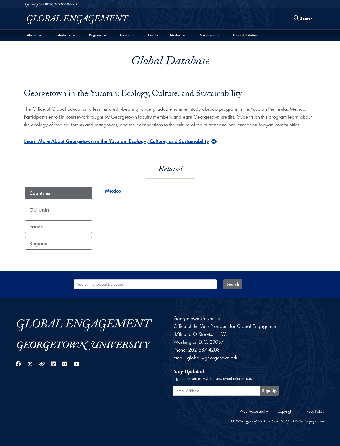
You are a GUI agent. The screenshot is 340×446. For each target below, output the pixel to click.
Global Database (246, 34)
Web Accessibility (254, 411)
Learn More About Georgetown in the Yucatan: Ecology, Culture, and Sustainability (116, 141)
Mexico (113, 190)
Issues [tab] (36, 226)
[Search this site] (303, 18)
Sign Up (269, 390)
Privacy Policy (313, 411)
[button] (35, 35)
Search (232, 284)
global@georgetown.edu (213, 357)
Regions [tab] (38, 243)
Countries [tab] (39, 193)
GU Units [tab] (39, 210)
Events (153, 34)
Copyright (285, 411)
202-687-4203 (204, 349)
